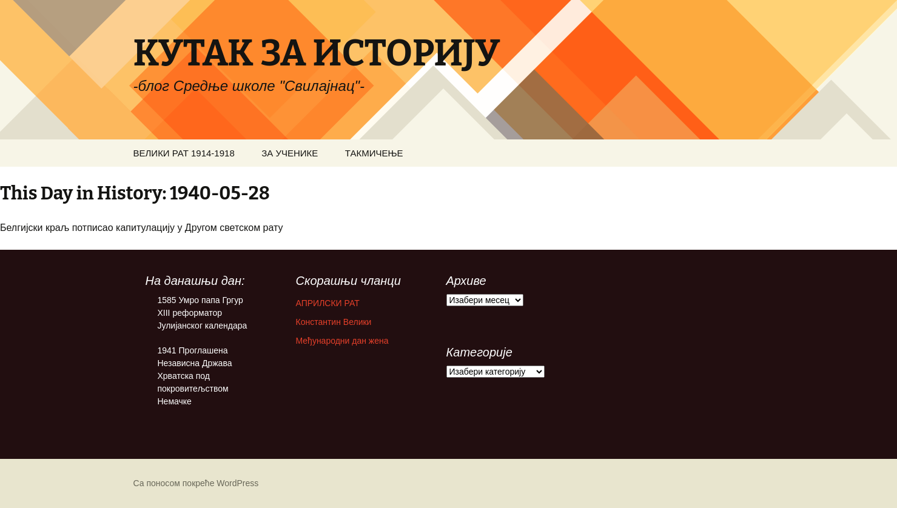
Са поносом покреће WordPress (196, 483)
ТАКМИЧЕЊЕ (374, 153)
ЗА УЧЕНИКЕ (289, 153)
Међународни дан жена (342, 341)
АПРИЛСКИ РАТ (328, 303)
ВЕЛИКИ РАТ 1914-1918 (184, 153)
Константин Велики (334, 322)
